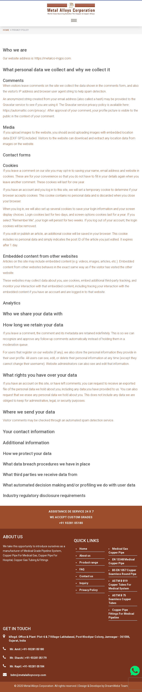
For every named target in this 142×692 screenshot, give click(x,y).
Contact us (86, 576)
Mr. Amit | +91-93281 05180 (27, 649)
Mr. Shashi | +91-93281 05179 (28, 657)
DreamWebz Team (116, 685)
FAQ (81, 569)
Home (6, 30)
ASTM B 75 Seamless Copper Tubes (120, 599)
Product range (88, 562)
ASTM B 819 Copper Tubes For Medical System (120, 584)
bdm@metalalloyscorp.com (28, 675)
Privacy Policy (88, 590)
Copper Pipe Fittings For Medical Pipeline (121, 613)
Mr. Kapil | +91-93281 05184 (27, 666)
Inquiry (83, 583)
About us (85, 555)
